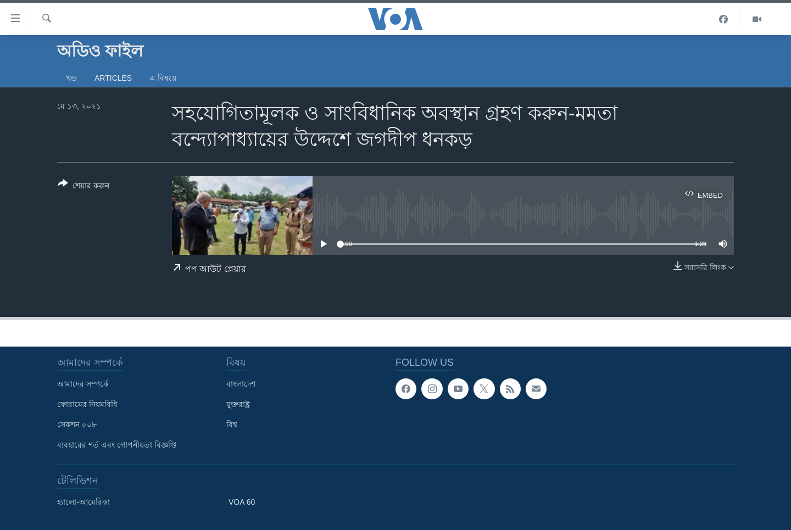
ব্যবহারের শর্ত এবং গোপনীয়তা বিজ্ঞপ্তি (117, 444)
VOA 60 (242, 502)
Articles (113, 78)
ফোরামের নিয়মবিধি (87, 404)
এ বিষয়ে (162, 78)
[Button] (83, 187)
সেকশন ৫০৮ (77, 424)
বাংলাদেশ (240, 384)
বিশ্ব (231, 424)
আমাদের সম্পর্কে (83, 384)
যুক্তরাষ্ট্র (238, 404)
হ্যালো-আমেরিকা (83, 502)
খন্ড (71, 78)
